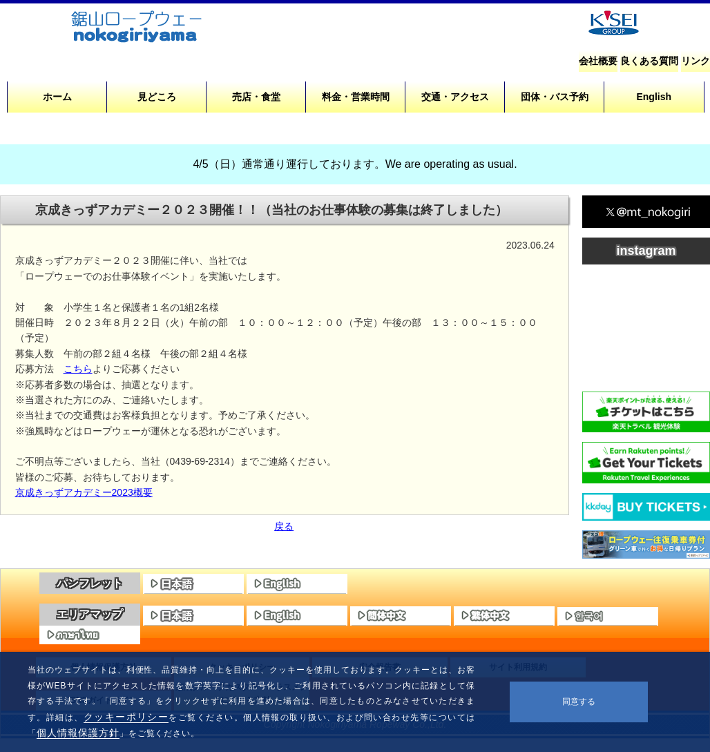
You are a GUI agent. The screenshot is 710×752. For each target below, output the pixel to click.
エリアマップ (90, 614)
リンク (695, 60)
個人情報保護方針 (78, 732)
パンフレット (90, 583)
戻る (284, 526)
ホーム (57, 96)
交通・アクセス (455, 96)
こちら (78, 368)
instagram (645, 251)
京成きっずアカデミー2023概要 (84, 492)
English (653, 96)
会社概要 (598, 60)
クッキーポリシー (126, 716)
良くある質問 (649, 60)
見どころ (156, 96)
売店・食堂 (256, 96)
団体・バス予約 (554, 96)
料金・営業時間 (356, 96)
